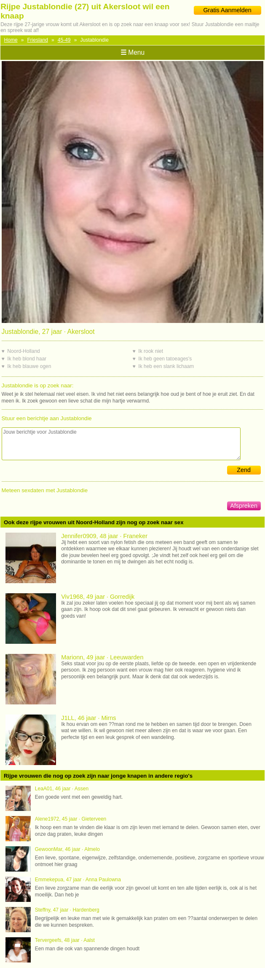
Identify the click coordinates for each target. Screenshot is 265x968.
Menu (132, 52)
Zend (244, 470)
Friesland (37, 40)
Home (11, 40)
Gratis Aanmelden (227, 10)
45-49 (64, 40)
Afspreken (243, 505)
